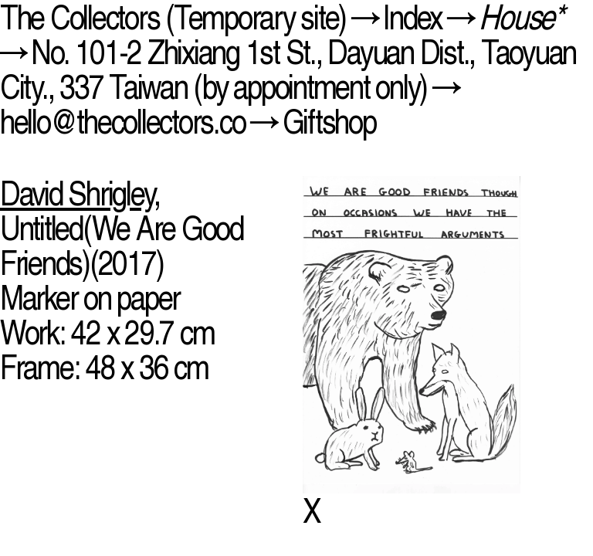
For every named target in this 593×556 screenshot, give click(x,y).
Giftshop (329, 121)
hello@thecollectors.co (122, 121)
